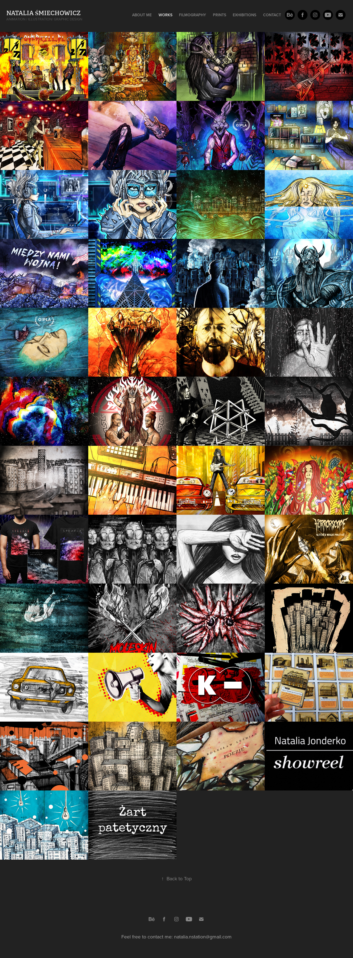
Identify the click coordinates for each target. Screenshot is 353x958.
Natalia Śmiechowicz (43, 13)
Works (165, 15)
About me (142, 15)
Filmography (192, 15)
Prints (219, 15)
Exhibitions (244, 15)
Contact (272, 15)
